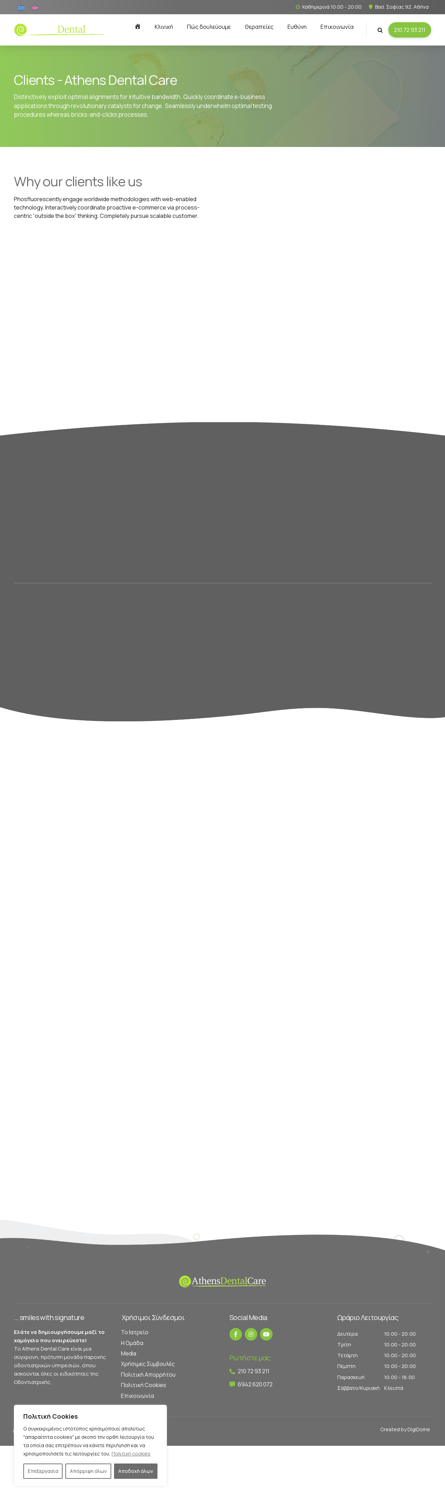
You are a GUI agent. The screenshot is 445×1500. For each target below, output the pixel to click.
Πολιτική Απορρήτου (148, 1374)
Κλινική (164, 27)
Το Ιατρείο (134, 1332)
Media (128, 1353)
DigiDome (418, 1429)
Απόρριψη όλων (88, 1471)
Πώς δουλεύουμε (209, 27)
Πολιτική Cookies (143, 1385)
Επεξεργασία (43, 1471)
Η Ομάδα (132, 1343)
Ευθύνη (297, 27)
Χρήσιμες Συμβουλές (148, 1364)
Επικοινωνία (337, 27)
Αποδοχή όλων (135, 1471)
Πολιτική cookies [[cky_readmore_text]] (131, 1453)
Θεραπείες (259, 27)
